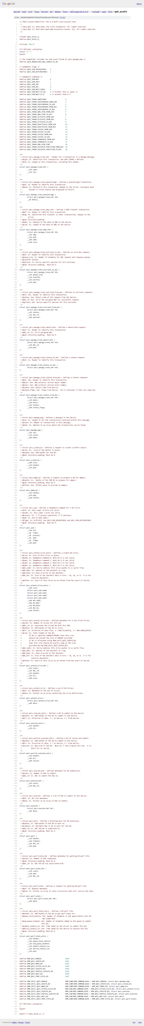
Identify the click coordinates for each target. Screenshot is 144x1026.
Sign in (139, 4)
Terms (27, 1022)
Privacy (21, 1022)
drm (110, 11)
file (62, 17)
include (96, 11)
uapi (104, 11)
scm (30, 11)
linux (36, 11)
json (140, 1022)
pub (24, 11)
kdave (58, 11)
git (51, 11)
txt (134, 1022)
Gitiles (14, 1022)
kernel (17, 11)
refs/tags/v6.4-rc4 (79, 11)
